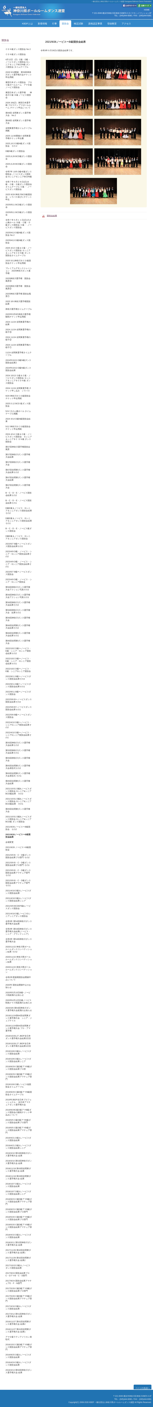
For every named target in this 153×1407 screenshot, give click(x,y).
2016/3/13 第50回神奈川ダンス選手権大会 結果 (18, 1371)
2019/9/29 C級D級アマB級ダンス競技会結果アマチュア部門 (18, 1076)
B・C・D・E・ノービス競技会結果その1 (18, 501)
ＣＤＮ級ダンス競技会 (15, 54)
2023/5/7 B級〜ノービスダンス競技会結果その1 (18, 545)
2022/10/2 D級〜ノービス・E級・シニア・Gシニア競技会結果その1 (18, 661)
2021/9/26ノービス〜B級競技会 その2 (17, 828)
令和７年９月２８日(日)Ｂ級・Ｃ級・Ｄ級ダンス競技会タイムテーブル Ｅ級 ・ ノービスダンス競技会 (18, 185)
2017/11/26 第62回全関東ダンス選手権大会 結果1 (18, 1251)
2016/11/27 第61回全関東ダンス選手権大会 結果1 (18, 1330)
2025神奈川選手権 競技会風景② (17, 287)
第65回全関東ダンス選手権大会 (17, 810)
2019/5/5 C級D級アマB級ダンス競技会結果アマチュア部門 (18, 1130)
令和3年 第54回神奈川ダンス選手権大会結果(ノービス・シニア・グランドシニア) (18, 931)
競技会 (65, 23)
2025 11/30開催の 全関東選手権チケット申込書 (18, 137)
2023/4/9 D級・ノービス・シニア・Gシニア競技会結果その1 (18, 564)
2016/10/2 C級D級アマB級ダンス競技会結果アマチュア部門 (18, 1347)
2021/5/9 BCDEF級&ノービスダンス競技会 (18, 907)
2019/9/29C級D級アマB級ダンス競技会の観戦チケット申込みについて (18, 1112)
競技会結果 (52, 216)
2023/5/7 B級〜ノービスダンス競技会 (18, 573)
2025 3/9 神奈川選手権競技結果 (17, 302)
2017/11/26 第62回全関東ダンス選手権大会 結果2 (18, 1259)
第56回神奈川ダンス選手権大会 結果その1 (17, 611)
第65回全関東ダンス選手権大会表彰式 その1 (17, 774)
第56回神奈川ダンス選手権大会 (17, 619)
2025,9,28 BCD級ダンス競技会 (18, 157)
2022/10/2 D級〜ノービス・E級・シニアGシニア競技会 (18, 670)
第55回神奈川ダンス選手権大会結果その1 (17, 751)
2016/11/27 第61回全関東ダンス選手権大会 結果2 (18, 1322)
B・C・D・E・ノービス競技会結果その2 (18, 494)
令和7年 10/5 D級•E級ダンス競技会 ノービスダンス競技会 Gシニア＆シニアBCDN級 (18, 174)
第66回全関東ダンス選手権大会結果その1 (17, 634)
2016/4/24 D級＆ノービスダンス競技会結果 (18, 1363)
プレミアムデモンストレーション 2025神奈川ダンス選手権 (18, 270)
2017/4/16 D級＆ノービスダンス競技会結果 (18, 1307)
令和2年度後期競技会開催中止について (18, 978)
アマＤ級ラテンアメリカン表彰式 (18, 1338)
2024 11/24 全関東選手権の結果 (18, 323)
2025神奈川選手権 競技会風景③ (17, 279)
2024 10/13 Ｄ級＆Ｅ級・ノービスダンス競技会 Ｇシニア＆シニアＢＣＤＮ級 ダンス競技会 (18, 379)
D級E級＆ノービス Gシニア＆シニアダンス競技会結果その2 (18, 510)
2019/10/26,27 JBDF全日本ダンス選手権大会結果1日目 (18, 1044)
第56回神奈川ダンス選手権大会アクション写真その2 (17, 588)
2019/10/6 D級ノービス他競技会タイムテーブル (18, 1085)
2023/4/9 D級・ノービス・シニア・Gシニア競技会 (18, 580)
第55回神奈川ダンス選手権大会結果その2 (17, 743)
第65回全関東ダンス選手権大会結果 (17, 782)
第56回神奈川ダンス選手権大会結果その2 (17, 603)
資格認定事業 (95, 23)
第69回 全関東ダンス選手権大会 (18, 121)
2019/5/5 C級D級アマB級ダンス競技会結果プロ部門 (18, 1121)
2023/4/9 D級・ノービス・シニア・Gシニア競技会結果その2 (18, 554)
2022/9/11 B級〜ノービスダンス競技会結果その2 (18, 677)
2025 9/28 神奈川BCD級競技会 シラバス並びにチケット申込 (18, 197)
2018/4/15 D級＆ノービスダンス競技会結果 (18, 1236)
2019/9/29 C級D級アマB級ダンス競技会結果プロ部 (18, 1067)
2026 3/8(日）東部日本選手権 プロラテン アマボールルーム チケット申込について (18, 105)
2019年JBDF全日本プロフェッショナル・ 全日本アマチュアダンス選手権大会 (18, 1102)
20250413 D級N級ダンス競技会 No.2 (17, 233)
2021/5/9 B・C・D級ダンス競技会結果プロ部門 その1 (18, 863)
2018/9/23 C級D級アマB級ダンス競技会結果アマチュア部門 (18, 1201)
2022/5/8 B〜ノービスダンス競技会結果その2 (18, 700)
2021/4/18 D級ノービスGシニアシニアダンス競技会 (18, 914)
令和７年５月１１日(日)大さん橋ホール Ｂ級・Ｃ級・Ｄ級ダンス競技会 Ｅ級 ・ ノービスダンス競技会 (18, 224)
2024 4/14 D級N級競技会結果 (17, 420)
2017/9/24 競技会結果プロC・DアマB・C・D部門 (17, 1274)
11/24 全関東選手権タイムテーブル (18, 353)
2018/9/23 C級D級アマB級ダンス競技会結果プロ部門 (18, 1210)
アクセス (126, 23)
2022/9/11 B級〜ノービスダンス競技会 (18, 693)
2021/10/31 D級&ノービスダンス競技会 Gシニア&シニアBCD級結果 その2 (18, 791)
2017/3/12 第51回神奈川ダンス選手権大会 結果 (18, 1315)
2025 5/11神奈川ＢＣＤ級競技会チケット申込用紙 (18, 261)
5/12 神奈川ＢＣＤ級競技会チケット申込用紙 (17, 427)
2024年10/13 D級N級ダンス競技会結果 (18, 369)
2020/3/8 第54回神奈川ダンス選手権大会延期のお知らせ (18, 1009)
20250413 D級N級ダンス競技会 (17, 241)
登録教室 (112, 23)
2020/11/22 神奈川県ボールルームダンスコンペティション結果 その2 (18, 949)
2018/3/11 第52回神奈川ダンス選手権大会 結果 (18, 1243)
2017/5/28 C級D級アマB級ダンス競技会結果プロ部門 (18, 1289)
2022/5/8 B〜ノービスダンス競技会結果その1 (18, 708)
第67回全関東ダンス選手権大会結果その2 (17, 471)
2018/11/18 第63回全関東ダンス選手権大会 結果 (18, 1169)
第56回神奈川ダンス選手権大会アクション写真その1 (17, 596)
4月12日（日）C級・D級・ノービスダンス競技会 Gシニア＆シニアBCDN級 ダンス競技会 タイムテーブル (17, 63)
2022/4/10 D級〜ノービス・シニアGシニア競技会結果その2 (18, 725)
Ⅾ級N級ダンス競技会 (15, 151)
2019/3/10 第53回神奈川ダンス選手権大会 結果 (18, 1154)
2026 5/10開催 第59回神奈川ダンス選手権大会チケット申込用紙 (18, 74)
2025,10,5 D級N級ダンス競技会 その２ (17, 144)
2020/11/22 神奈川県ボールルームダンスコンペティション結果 (18, 959)
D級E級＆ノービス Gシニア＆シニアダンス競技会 (17, 537)
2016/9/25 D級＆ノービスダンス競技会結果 (18, 1356)
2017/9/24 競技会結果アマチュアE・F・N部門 (18, 1282)
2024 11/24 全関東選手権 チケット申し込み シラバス (18, 389)
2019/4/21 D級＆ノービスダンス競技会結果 (18, 1139)
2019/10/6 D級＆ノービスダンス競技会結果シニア (18, 1060)
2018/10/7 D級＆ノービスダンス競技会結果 (18, 1185)
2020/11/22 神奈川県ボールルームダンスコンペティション (18, 969)
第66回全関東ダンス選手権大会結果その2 (17, 626)
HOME (147, 10)
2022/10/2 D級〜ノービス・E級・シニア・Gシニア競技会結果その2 (18, 651)
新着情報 (42, 23)
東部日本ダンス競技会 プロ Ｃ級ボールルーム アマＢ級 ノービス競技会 (19, 85)
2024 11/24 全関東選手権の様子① (18, 346)
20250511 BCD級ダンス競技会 (18, 205)
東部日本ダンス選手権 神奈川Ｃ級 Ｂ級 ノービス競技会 (18, 95)
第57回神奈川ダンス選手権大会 (17, 463)
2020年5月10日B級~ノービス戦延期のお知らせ (17, 993)
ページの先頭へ (143, 1388)
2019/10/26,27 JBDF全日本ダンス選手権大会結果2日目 (18, 1037)
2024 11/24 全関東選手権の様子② (18, 338)
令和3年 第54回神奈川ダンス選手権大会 (18, 940)
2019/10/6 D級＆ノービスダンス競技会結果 (18, 1052)
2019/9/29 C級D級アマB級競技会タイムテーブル (18, 1093)
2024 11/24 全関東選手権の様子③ (18, 330)
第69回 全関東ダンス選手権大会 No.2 (18, 114)
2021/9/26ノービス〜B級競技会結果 (17, 835)
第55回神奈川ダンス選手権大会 (17, 759)
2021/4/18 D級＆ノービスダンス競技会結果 (18, 891)
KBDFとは (27, 23)
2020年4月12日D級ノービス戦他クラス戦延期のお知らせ (18, 1001)
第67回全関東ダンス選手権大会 (17, 486)
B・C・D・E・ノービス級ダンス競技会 (18, 529)
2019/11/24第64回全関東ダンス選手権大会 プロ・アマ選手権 (17, 1028)
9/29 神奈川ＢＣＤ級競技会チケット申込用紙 (17, 397)
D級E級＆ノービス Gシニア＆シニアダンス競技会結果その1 (18, 520)
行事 (54, 23)
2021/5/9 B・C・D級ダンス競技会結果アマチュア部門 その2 (18, 872)
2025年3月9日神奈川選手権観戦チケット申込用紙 (18, 315)
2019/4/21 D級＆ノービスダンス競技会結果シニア (18, 1146)
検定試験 (78, 23)
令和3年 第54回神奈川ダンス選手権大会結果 (18, 922)
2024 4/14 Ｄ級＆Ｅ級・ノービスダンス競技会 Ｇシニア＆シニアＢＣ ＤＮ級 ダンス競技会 (18, 438)
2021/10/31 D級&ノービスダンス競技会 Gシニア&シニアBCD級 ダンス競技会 (18, 819)
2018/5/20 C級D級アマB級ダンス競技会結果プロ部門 (18, 1218)
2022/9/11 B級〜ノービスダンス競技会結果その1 (18, 685)
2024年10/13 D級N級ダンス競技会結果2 (18, 361)
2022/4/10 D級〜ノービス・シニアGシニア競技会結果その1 (18, 735)
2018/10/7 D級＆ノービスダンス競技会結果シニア (18, 1192)
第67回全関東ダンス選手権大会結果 (17, 478)
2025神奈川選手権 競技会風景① (18, 295)
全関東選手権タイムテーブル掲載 (18, 129)
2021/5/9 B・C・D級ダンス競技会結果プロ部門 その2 (18, 856)
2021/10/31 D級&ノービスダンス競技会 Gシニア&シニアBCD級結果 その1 (18, 801)
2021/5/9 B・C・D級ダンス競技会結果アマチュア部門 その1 (18, 883)
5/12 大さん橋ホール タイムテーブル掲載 (18, 412)
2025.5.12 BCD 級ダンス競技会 (17, 404)
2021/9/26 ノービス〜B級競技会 (18, 848)
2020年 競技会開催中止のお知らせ (18, 986)
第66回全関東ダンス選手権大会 (17, 642)
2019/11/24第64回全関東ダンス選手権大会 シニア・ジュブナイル (18, 1018)
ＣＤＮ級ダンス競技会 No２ (18, 49)
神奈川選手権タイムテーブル (18, 309)
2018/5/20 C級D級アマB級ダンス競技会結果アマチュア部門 (18, 1227)
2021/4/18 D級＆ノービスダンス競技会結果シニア (18, 899)
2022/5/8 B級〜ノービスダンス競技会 (18, 716)
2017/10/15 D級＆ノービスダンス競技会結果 (17, 1266)
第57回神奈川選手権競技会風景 (17, 448)
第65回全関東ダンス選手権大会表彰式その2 (17, 766)
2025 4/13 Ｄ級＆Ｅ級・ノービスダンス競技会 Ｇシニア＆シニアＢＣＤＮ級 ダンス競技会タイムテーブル (18, 252)
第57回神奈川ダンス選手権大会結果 (17, 455)
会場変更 (9, 842)
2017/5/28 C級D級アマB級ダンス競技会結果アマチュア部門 (18, 1298)
